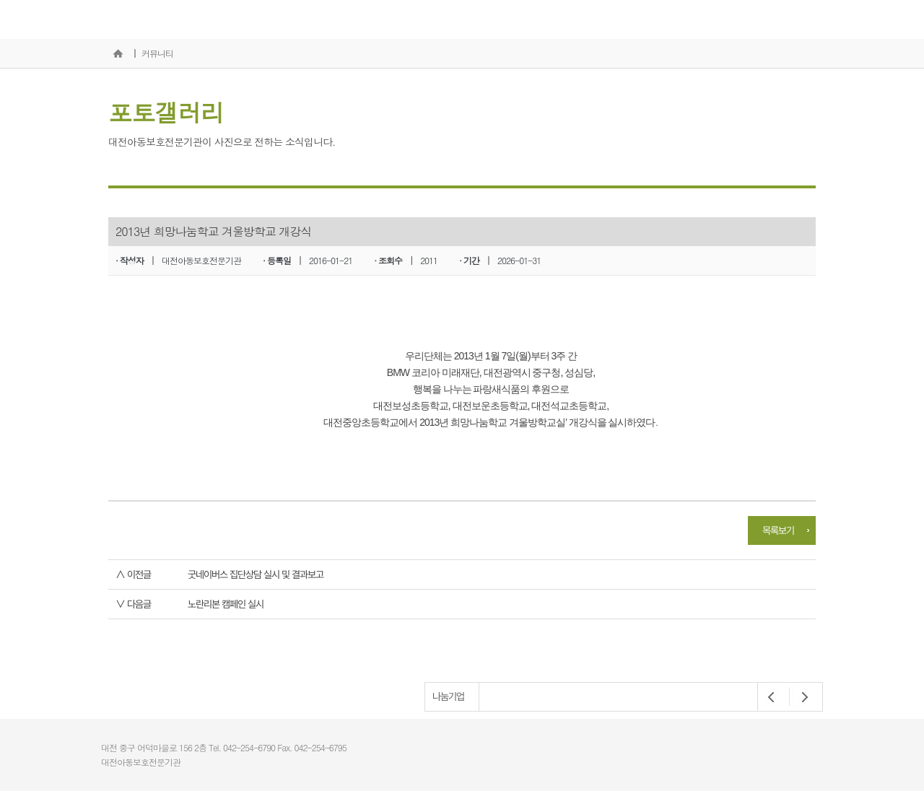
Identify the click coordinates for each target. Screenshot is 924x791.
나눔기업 (448, 696)
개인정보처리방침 (790, 731)
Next (800, 697)
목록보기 (778, 530)
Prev (771, 697)
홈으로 (117, 53)
